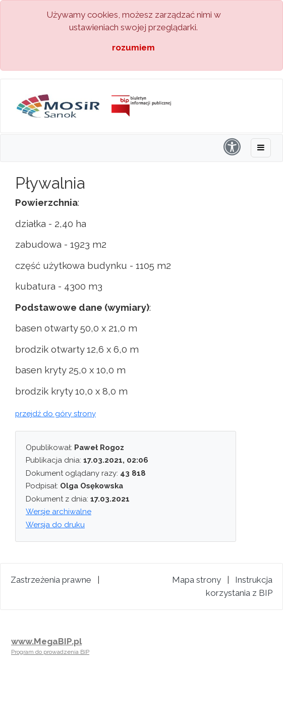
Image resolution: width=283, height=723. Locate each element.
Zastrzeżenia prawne (51, 580)
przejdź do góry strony (55, 413)
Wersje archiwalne (58, 511)
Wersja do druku (55, 524)
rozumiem (133, 47)
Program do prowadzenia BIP (50, 651)
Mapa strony (196, 580)
